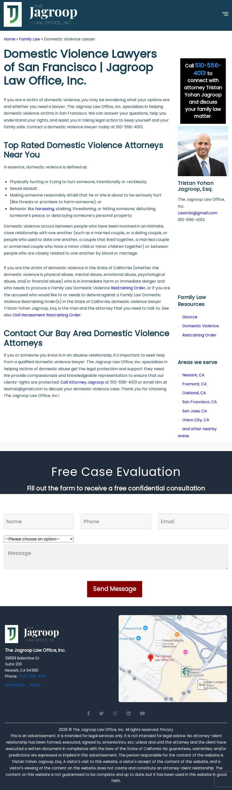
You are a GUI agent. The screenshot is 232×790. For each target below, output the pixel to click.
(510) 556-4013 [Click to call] (32, 676)
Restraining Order (128, 288)
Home (9, 39)
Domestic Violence (200, 326)
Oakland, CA (194, 393)
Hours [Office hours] (35, 685)
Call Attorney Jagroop (82, 382)
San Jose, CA (194, 411)
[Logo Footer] (32, 635)
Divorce (189, 317)
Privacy (166, 729)
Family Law (29, 39)
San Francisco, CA (199, 402)
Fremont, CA (194, 384)
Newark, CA (193, 375)
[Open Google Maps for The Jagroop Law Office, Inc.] (173, 658)
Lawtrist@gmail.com (197, 213)
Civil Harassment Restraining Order (47, 315)
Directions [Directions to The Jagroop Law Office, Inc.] (15, 685)
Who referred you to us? (27, 532)
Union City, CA (195, 420)
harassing (44, 209)
